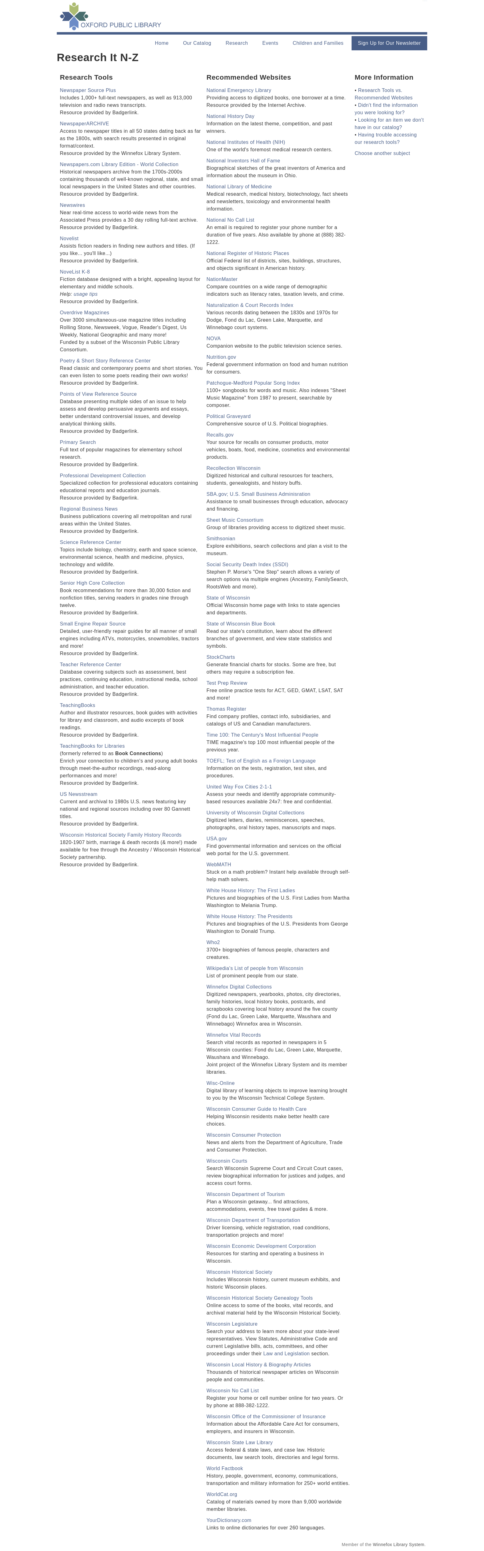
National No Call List (230, 220)
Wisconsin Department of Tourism (246, 1194)
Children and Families (318, 43)
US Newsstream (79, 794)
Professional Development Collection (103, 475)
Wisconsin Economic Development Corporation (261, 1246)
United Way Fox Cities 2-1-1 (239, 786)
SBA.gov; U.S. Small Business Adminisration (259, 494)
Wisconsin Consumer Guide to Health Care (257, 1109)
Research (237, 43)
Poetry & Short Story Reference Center (105, 360)
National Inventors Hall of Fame (243, 160)
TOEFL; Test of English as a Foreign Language (261, 760)
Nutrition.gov (221, 357)
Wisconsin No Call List (233, 1390)
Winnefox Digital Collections (239, 986)
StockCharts (221, 657)
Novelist (69, 238)
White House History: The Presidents (250, 916)
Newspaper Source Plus (88, 90)
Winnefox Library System (398, 1544)
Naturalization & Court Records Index (250, 305)
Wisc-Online (221, 1083)
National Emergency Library (239, 90)
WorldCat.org (222, 1494)
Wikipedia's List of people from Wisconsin (255, 968)
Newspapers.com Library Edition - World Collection (119, 164)
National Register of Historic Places (248, 253)
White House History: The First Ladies (251, 890)
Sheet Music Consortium (235, 520)
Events (270, 43)
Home (162, 43)
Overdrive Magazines (84, 312)
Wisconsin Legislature (232, 1324)
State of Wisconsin (228, 597)
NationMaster (222, 279)
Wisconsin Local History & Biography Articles (259, 1364)
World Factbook (225, 1468)
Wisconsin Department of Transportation (253, 1220)
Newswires (72, 205)
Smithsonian (221, 538)
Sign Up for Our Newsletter (389, 43)
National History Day (230, 116)
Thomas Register (226, 709)
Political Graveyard (229, 416)
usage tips (86, 294)
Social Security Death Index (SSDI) (247, 564)
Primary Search (78, 442)
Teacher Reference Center (90, 664)
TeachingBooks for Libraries (92, 746)
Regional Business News (89, 509)
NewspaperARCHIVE (84, 123)
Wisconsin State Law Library (240, 1442)
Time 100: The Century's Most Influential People (263, 735)
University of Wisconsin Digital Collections (256, 812)
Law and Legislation (286, 1353)
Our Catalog (197, 43)
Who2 (213, 942)
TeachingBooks (77, 705)
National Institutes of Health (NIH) (246, 142)
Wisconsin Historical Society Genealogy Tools (260, 1298)
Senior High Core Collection (92, 583)
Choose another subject (382, 153)
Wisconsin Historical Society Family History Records (121, 835)
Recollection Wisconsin (234, 468)
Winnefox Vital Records (234, 1035)
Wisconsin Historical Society (240, 1272)
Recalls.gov (220, 434)
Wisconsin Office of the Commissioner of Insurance (266, 1416)
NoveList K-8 (75, 271)
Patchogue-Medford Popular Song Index (253, 383)
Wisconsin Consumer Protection (244, 1135)
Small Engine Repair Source (93, 623)
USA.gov (217, 838)
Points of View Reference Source (98, 394)
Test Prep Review (227, 683)
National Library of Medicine (239, 186)
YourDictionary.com (229, 1520)
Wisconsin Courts (227, 1161)
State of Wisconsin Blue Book (241, 623)
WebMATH (219, 864)
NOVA (214, 338)
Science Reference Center (90, 542)
